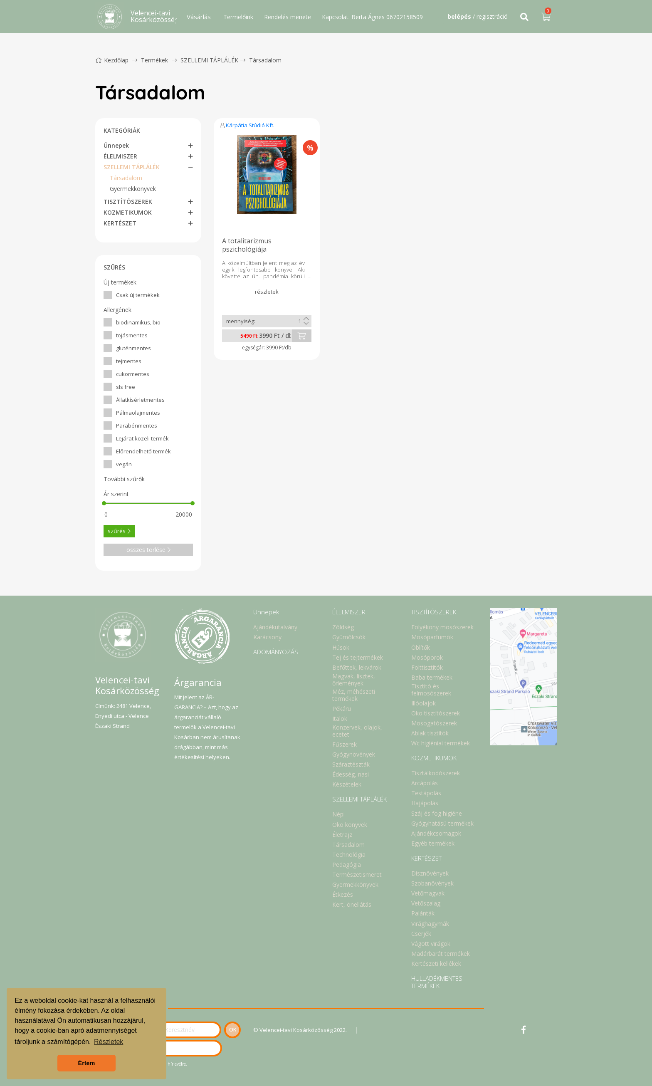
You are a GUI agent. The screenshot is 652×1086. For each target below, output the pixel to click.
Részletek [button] (108, 1041)
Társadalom (265, 60)
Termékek (154, 60)
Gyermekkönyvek (133, 189)
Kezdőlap (111, 60)
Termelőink (238, 17)
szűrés (119, 531)
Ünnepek (116, 145)
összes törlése (148, 550)
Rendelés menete (287, 17)
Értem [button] (86, 1063)
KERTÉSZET (120, 223)
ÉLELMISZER (120, 156)
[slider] (104, 503)
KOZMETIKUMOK (128, 212)
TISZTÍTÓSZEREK (128, 201)
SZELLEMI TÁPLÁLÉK (209, 60)
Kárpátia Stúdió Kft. (250, 125)
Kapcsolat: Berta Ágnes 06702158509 (372, 17)
